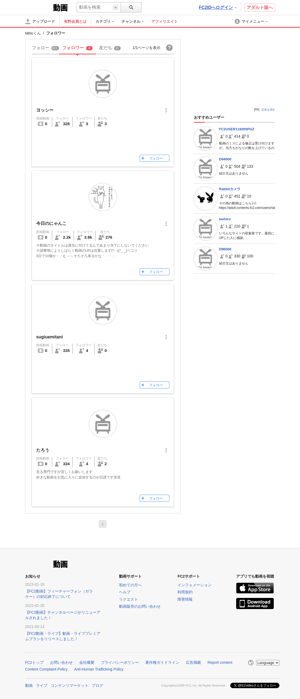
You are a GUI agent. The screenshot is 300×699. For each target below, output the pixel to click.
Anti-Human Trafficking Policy (99, 669)
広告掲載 (193, 662)
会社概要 (86, 662)
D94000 (225, 159)
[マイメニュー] (252, 21)
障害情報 (185, 599)
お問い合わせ (61, 662)
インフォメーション (194, 585)
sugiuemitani (49, 337)
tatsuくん (33, 33)
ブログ (97, 685)
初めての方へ (130, 585)
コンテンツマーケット (69, 685)
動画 (29, 685)
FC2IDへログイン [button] (217, 7)
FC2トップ (34, 662)
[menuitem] (107, 21)
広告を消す (268, 109)
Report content (219, 662)
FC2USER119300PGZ (237, 129)
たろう (42, 450)
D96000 (225, 249)
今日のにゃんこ (51, 223)
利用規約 (185, 592)
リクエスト (128, 599)
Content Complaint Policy (46, 669)
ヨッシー (45, 110)
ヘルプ (124, 592)
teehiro (225, 219)
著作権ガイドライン (162, 662)
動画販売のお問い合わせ (140, 606)
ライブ (41, 685)
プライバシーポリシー (120, 662)
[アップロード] (40, 21)
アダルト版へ (260, 7)
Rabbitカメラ (229, 189)
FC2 (38, 7)
